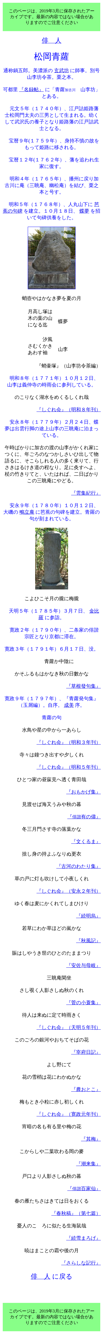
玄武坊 (61, 70)
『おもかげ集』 (83, 792)
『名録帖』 (31, 89)
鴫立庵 (27, 512)
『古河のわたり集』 (78, 866)
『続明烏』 (88, 916)
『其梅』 (91, 1139)
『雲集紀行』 (86, 493)
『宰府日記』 (86, 1052)
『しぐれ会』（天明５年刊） (69, 1027)
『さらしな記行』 (81, 1263)
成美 (69, 705)
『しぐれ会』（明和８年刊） (69, 409)
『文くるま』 (86, 841)
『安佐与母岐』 (83, 965)
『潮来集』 (88, 1164)
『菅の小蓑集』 (83, 1002)
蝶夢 (84, 211)
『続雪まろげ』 (83, 1238)
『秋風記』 (88, 940)
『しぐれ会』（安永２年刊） (69, 891)
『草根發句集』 (83, 686)
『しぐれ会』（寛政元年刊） (69, 1114)
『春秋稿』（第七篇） (76, 1213)
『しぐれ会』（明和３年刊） (69, 742)
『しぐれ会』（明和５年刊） (69, 767)
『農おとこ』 (86, 1089)
